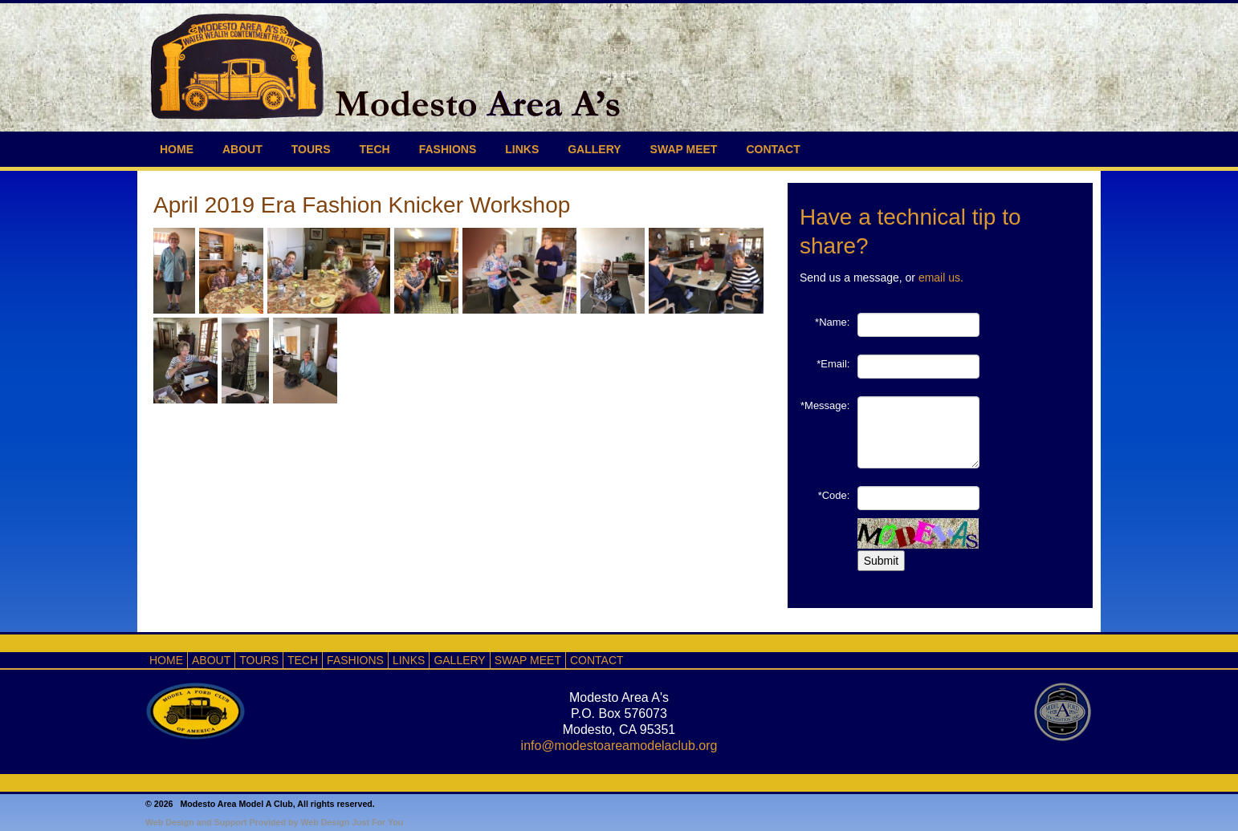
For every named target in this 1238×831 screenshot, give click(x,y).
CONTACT (773, 149)
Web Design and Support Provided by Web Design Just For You (274, 822)
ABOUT (242, 149)
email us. (940, 277)
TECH (375, 149)
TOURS (311, 149)
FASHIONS (448, 149)
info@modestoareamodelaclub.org (619, 745)
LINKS (522, 149)
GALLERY (594, 149)
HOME (176, 149)
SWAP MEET (684, 149)
